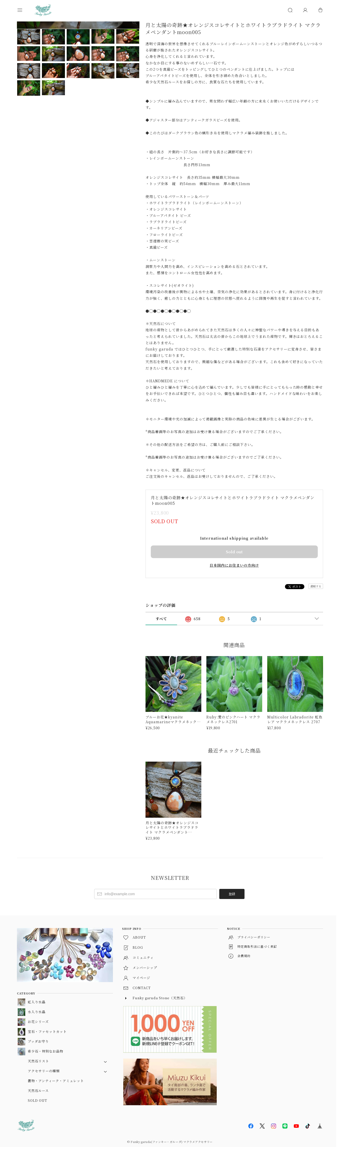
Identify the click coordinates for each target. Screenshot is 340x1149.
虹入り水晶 (36, 1002)
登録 (232, 893)
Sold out (234, 551)
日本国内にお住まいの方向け (234, 565)
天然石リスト (38, 1061)
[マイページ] (305, 10)
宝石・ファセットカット (47, 1031)
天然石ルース (38, 1090)
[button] (24, 10)
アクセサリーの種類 (44, 1070)
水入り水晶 (36, 1011)
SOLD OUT (37, 1100)
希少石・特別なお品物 (45, 1051)
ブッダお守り (38, 1041)
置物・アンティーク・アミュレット (56, 1080)
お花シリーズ (38, 1021)
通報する (315, 586)
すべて (161, 618)
